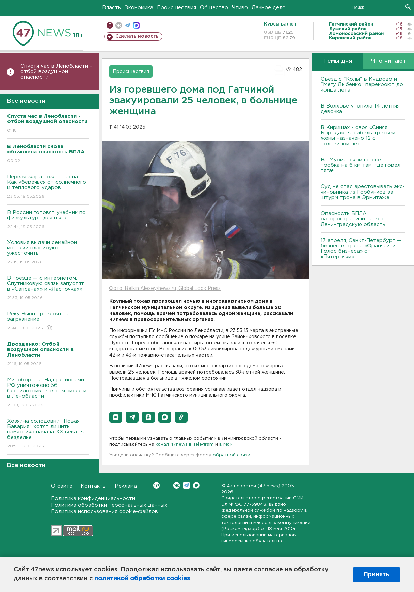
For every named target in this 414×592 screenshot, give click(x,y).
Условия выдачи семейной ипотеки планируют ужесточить (48, 252)
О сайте (62, 486)
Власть (111, 7)
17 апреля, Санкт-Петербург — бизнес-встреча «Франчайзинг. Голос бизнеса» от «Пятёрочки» (361, 248)
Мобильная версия (110, 25)
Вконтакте (156, 485)
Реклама (126, 486)
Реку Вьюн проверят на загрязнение (48, 321)
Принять (376, 574)
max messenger (136, 25)
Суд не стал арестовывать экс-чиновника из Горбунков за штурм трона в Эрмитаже (363, 192)
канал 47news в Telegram (185, 444)
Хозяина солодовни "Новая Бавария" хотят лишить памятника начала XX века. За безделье (48, 434)
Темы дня (337, 61)
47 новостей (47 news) (253, 486)
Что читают (388, 61)
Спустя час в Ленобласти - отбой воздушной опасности (56, 71)
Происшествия (176, 7)
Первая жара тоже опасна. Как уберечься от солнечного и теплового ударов (48, 187)
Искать (408, 7)
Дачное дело (269, 7)
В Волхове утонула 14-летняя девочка (360, 109)
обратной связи (231, 455)
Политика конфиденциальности (93, 498)
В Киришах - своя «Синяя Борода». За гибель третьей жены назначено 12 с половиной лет (358, 135)
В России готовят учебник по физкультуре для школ (48, 220)
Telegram (186, 485)
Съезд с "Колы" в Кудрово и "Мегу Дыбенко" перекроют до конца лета (362, 84)
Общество (214, 7)
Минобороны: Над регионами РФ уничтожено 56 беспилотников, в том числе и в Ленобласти (48, 393)
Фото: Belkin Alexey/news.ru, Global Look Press (165, 288)
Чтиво (240, 7)
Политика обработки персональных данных (109, 505)
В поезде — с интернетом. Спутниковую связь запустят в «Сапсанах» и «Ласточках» (48, 288)
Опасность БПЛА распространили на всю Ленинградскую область (353, 219)
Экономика (139, 7)
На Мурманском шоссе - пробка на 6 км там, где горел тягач (360, 165)
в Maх (225, 444)
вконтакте (118, 25)
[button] (115, 417)
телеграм (127, 25)
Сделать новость (137, 36)
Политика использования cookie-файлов (104, 511)
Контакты (94, 486)
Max (196, 485)
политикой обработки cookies (142, 578)
